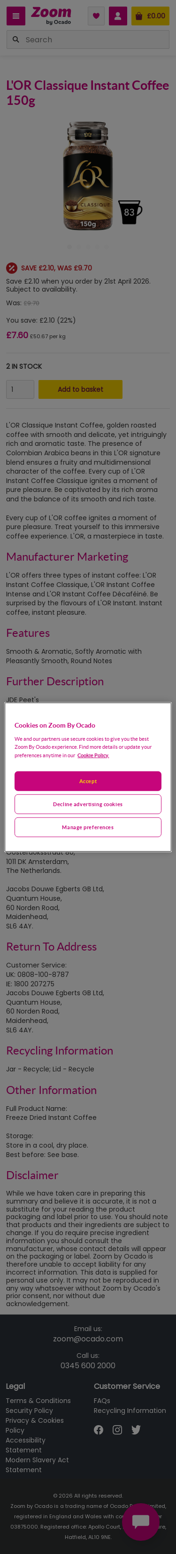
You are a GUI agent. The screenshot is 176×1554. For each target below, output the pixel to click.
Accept (88, 781)
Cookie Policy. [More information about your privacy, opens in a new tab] (93, 755)
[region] (87, 777)
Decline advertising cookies (87, 804)
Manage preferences (88, 827)
